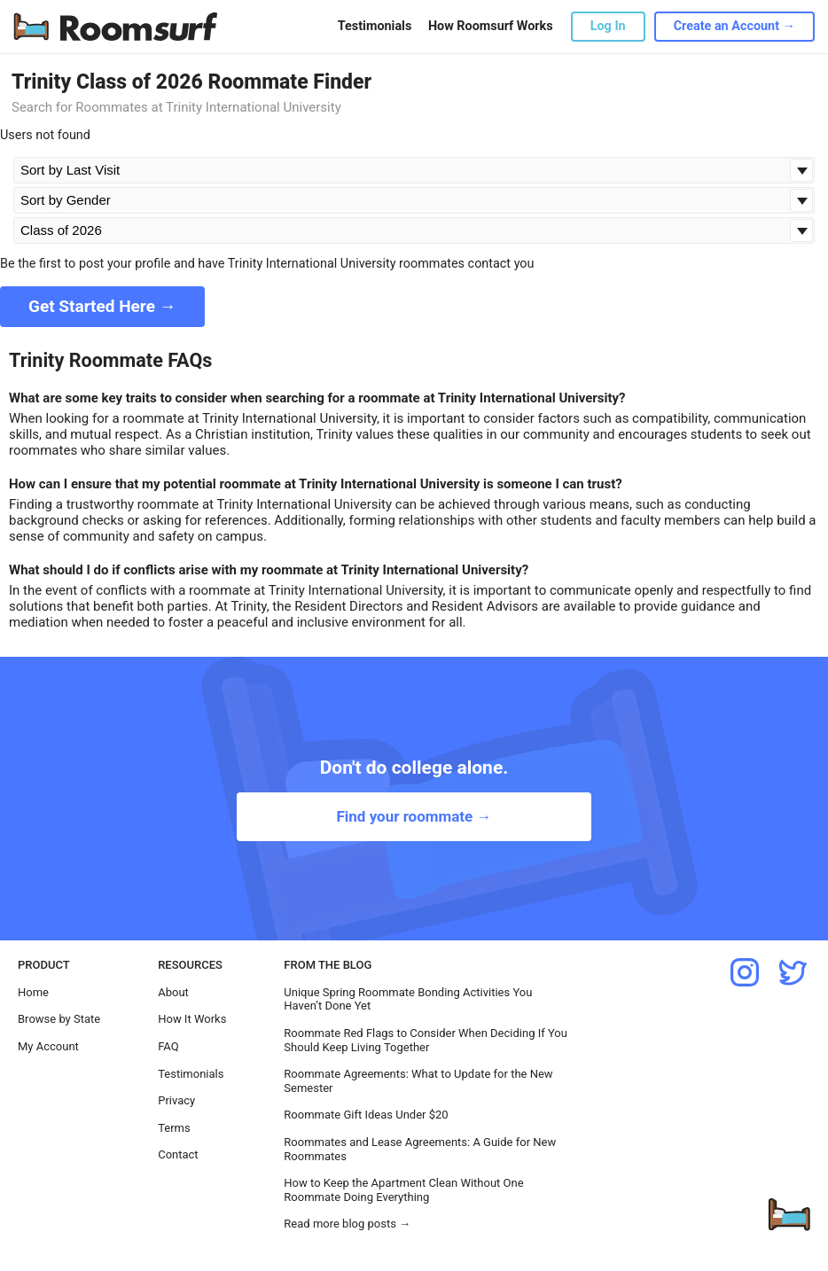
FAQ (168, 1046)
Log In (608, 26)
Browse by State (59, 1018)
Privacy (176, 1100)
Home (33, 992)
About (173, 992)
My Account (48, 1046)
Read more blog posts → (347, 1223)
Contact (178, 1154)
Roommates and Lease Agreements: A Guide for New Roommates (420, 1149)
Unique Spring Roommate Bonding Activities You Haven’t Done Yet (408, 999)
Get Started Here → (102, 306)
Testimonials (374, 26)
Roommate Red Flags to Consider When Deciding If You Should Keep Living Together (425, 1040)
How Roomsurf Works (490, 26)
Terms (174, 1128)
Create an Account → (734, 26)
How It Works (192, 1018)
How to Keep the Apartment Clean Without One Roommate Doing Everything (403, 1190)
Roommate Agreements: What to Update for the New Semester (418, 1081)
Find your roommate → (413, 816)
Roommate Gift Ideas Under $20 (366, 1114)
